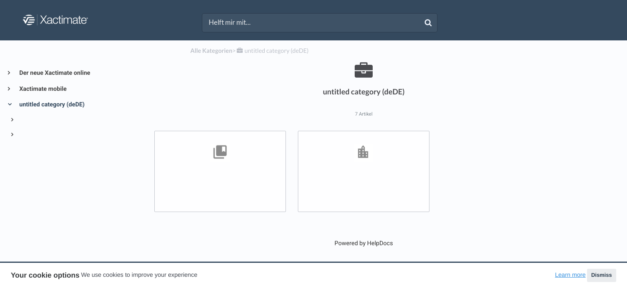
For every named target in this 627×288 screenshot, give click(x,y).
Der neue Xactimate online (54, 72)
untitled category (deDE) (51, 104)
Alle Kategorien (211, 50)
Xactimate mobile (42, 88)
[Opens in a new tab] (364, 243)
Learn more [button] (570, 275)
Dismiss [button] (601, 275)
